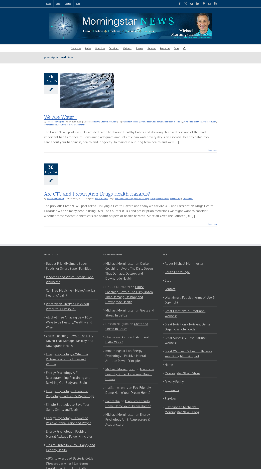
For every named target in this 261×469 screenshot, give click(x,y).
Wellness (113, 121)
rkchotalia (112, 401)
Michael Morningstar (55, 121)
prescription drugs (141, 198)
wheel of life (175, 198)
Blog (168, 280)
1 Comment (188, 198)
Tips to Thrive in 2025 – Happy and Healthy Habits (70, 447)
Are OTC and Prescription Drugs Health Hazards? (97, 194)
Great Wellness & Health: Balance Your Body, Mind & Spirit (188, 353)
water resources (50, 124)
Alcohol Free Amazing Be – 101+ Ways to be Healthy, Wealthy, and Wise (69, 322)
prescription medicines (172, 121)
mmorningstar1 (116, 351)
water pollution (209, 121)
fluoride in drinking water (134, 121)
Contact (170, 289)
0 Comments (79, 124)
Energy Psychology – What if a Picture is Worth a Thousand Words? (67, 359)
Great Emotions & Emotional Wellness (185, 313)
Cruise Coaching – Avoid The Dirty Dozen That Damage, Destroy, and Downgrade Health (69, 341)
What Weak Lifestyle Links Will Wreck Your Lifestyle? (67, 306)
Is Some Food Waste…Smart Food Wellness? (70, 279)
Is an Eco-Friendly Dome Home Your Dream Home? (129, 374)
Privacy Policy (174, 381)
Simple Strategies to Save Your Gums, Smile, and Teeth (67, 407)
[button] (184, 48)
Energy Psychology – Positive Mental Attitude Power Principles (69, 434)
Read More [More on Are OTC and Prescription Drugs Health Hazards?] (212, 224)
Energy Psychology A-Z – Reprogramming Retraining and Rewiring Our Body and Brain (68, 377)
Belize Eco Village (177, 272)
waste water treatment (192, 121)
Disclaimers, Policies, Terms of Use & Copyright (190, 300)
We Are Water (60, 117)
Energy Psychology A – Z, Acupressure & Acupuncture (127, 419)
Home (169, 365)
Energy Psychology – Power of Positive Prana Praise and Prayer (68, 420)
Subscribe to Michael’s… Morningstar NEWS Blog (182, 409)
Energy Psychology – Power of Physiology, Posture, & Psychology (70, 393)
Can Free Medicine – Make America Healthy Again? (70, 293)
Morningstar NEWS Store (182, 373)
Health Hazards (101, 198)
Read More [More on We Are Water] (212, 150)
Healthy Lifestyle (100, 121)
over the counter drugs (124, 198)
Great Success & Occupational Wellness (186, 340)
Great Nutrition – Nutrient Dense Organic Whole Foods (187, 326)
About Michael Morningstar (184, 263)
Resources (172, 390)
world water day (65, 124)
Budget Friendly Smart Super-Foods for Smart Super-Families (68, 266)
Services (170, 398)
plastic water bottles (154, 121)
